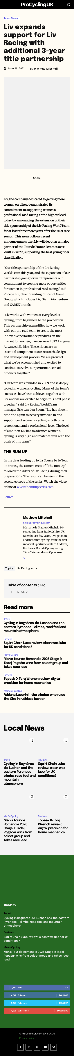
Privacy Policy (26, 1038)
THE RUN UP (21, 591)
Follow (63, 995)
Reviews (8, 639)
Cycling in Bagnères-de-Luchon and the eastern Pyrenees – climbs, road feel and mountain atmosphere (35, 627)
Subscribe (62, 1010)
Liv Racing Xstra (27, 568)
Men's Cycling (11, 654)
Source (8, 497)
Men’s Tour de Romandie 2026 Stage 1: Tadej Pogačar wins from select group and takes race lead (36, 663)
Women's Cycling (13, 690)
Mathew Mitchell (46, 68)
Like (66, 987)
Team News (12, 18)
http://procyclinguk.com (36, 522)
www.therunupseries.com (35, 487)
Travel (7, 618)
